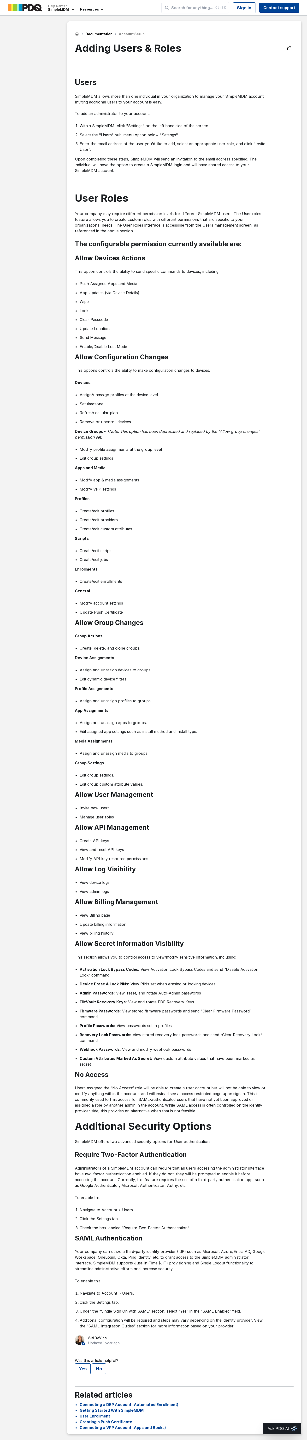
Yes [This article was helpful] (83, 1368)
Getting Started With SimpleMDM (112, 1410)
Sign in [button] (244, 7)
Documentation (98, 34)
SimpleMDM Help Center (77, 34)
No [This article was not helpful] (99, 1368)
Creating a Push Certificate (106, 1421)
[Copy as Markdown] (289, 48)
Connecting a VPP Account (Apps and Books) (123, 1427)
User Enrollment (95, 1416)
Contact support (279, 7)
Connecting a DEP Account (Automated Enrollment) (129, 1404)
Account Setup (132, 34)
